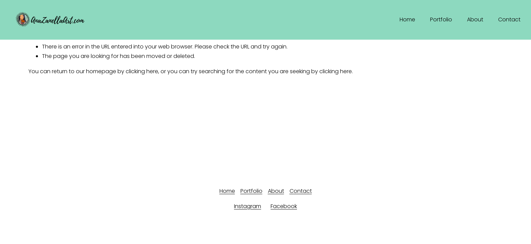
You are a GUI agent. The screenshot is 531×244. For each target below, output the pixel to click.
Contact (509, 19)
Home (407, 19)
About (475, 19)
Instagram (247, 206)
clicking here (142, 71)
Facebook (284, 206)
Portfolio (441, 19)
